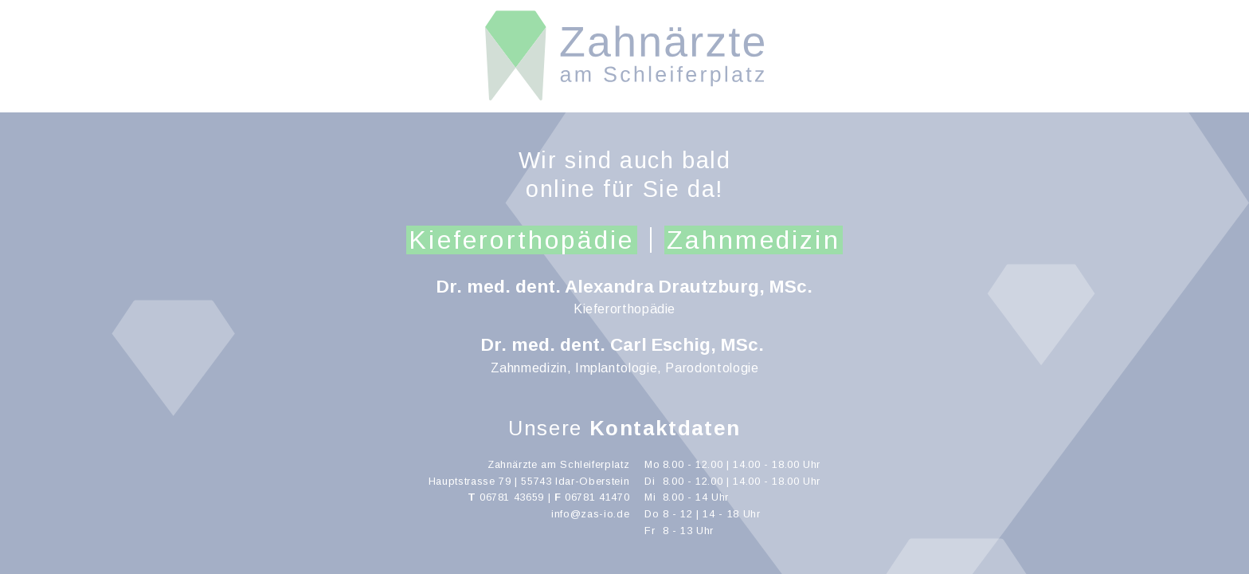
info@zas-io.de (590, 514)
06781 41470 (597, 497)
